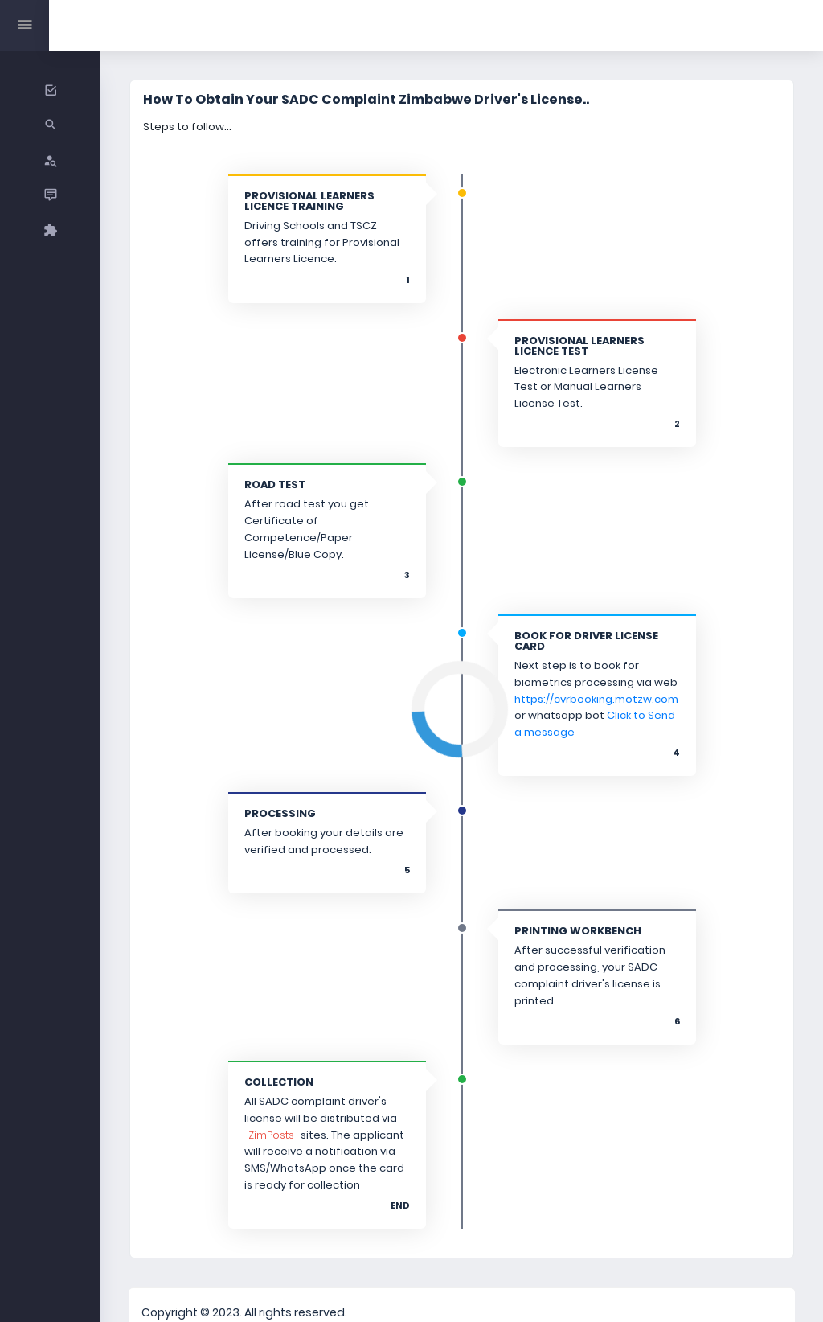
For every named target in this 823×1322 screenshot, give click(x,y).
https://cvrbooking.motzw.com (574, 671)
